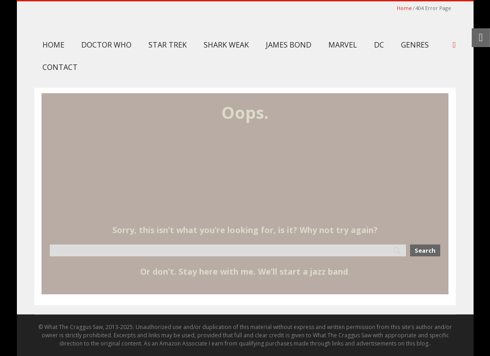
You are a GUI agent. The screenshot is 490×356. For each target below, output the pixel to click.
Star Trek (167, 45)
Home (404, 8)
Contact (60, 67)
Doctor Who (106, 45)
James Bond (288, 45)
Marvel (342, 45)
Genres (415, 45)
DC (379, 45)
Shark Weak (226, 45)
